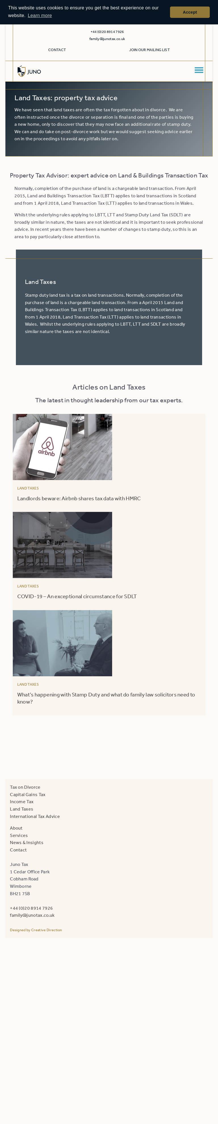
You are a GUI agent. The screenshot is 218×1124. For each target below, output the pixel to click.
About (16, 828)
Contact (57, 49)
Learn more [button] (40, 15)
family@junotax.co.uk (107, 38)
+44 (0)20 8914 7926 (31, 908)
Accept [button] (190, 12)
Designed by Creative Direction (36, 930)
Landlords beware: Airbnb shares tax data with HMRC (79, 498)
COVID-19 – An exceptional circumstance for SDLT (77, 596)
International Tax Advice (35, 816)
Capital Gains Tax (27, 794)
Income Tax (21, 801)
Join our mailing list (149, 49)
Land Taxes (28, 488)
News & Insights (26, 842)
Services (19, 835)
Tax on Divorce (25, 787)
